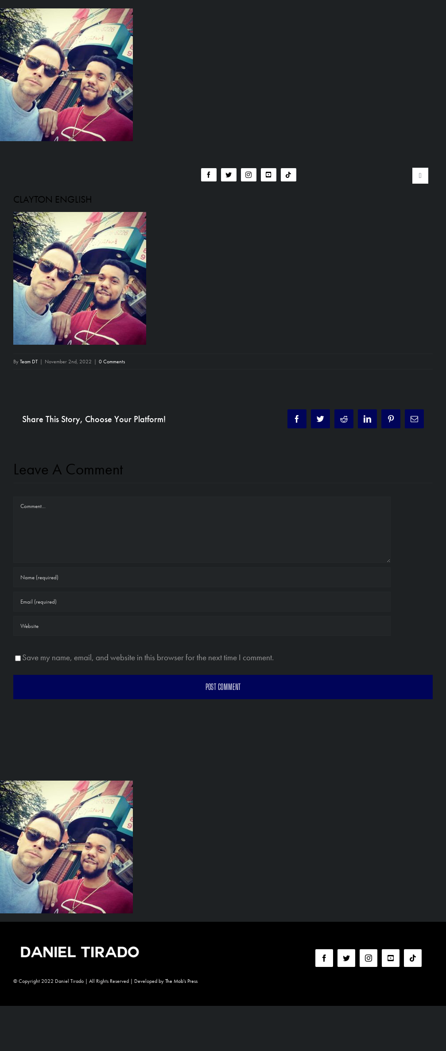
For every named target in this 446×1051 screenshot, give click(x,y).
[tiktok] (288, 174)
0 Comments (112, 361)
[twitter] (229, 174)
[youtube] (268, 174)
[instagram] (248, 174)
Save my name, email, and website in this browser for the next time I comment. (148, 657)
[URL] (202, 626)
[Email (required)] (202, 602)
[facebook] (209, 174)
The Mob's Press (181, 981)
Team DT (29, 361)
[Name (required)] (202, 577)
